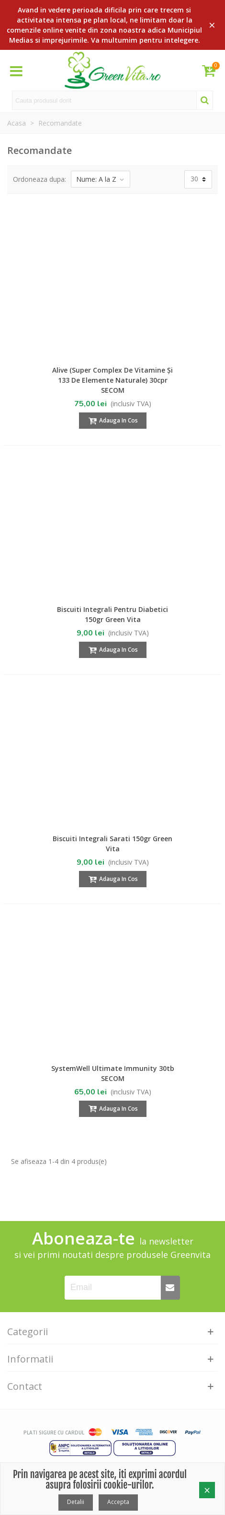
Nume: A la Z (100, 179)
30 (194, 178)
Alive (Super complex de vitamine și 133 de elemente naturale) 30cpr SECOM (112, 380)
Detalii (75, 1502)
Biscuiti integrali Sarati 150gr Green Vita (112, 843)
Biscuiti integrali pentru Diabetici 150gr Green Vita (112, 614)
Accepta (118, 1502)
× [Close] (212, 25)
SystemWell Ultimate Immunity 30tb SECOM (112, 1073)
